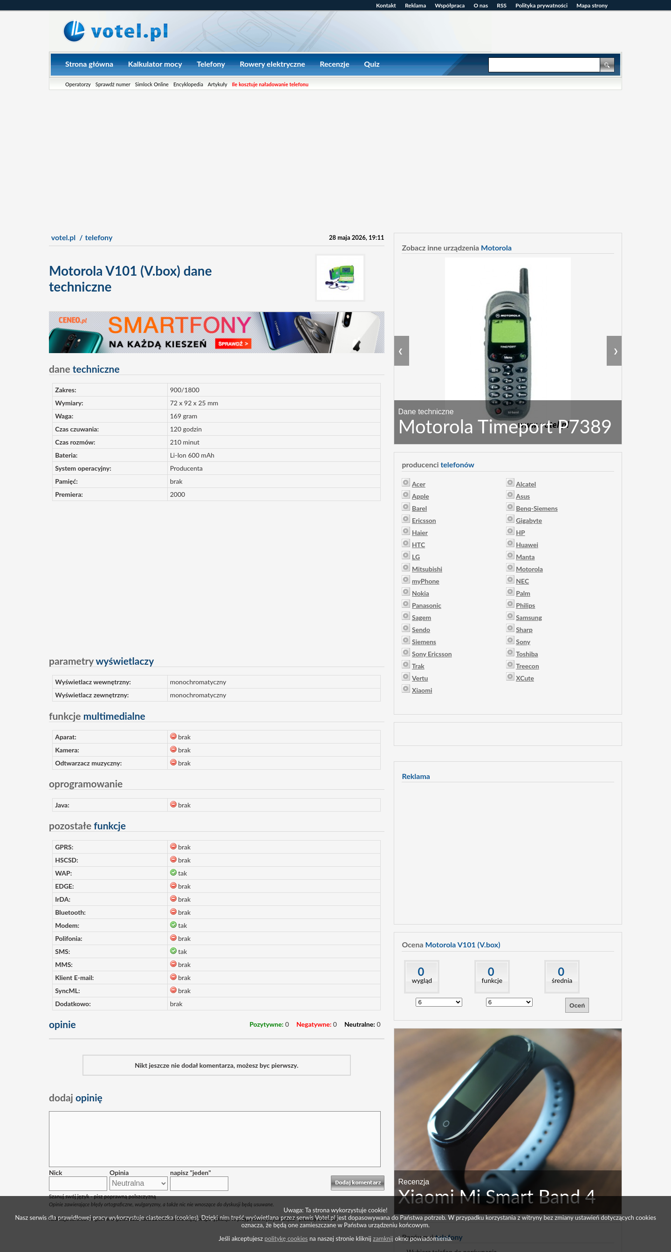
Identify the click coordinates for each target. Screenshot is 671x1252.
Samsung (529, 617)
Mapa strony (592, 5)
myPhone (425, 581)
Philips (525, 605)
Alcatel (526, 484)
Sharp (524, 629)
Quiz (371, 63)
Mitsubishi (427, 569)
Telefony (211, 63)
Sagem (421, 617)
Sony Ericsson (432, 654)
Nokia (420, 593)
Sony (523, 642)
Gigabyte (529, 520)
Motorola (529, 569)
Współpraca (450, 5)
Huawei (527, 545)
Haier (420, 532)
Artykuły (217, 84)
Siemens (424, 642)
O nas (480, 5)
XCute (525, 678)
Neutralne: (359, 1024)
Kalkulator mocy (155, 63)
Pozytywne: (266, 1024)
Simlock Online (152, 84)
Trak (418, 666)
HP (520, 532)
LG (416, 557)
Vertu (420, 678)
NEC (522, 581)
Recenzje (334, 63)
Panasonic (426, 605)
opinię (76, 1097)
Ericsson (424, 520)
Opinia (119, 1172)
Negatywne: (313, 1024)
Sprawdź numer (113, 84)
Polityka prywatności (541, 5)
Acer (418, 484)
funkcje (491, 980)
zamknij (383, 1238)
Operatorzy (78, 84)
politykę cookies (286, 1238)
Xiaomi (422, 690)
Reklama (415, 5)
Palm (523, 593)
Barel (419, 508)
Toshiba (527, 654)
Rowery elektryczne (272, 63)
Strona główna (89, 63)
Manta (525, 557)
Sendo (421, 629)
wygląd (422, 980)
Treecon (527, 666)
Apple (420, 496)
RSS (502, 5)
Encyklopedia (188, 84)
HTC (418, 545)
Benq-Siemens (537, 508)
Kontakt (386, 5)
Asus (523, 496)
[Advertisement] (335, 160)
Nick (55, 1172)
